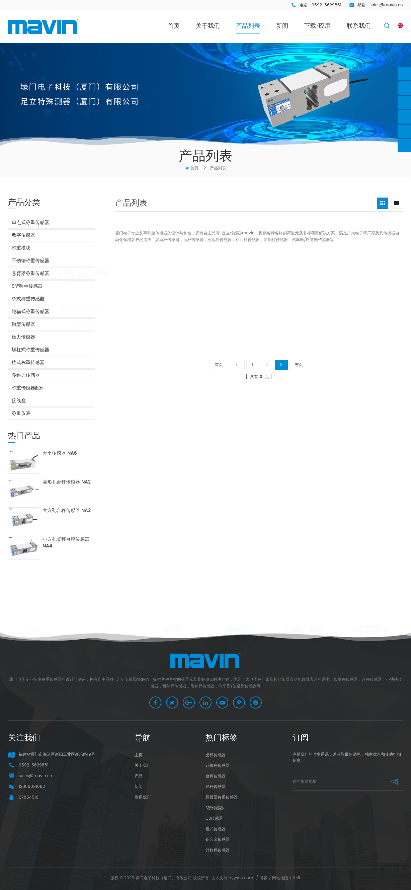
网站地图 (280, 878)
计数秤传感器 (218, 850)
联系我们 (359, 25)
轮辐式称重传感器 (30, 311)
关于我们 (208, 25)
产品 (139, 776)
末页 (299, 365)
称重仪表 (21, 413)
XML (297, 878)
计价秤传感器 (218, 765)
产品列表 (248, 25)
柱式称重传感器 (28, 362)
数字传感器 (23, 235)
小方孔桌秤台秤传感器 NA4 (66, 543)
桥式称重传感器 (28, 299)
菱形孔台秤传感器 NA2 (67, 482)
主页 (139, 755)
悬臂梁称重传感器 (30, 273)
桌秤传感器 (216, 755)
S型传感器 (215, 808)
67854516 (28, 797)
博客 (263, 878)
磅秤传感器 (216, 787)
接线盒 (19, 400)
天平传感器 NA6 (60, 453)
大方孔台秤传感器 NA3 (67, 510)
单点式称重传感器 (30, 222)
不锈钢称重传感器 (30, 261)
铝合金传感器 (218, 839)
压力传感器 (23, 337)
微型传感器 (23, 324)
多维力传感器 (26, 375)
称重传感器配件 (28, 388)
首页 (174, 25)
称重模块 (21, 248)
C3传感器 (214, 818)
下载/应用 (317, 25)
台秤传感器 (216, 776)
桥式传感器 (216, 829)
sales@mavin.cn (386, 5)
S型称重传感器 (27, 286)
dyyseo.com (241, 878)
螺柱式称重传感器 (30, 350)
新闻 (282, 25)
